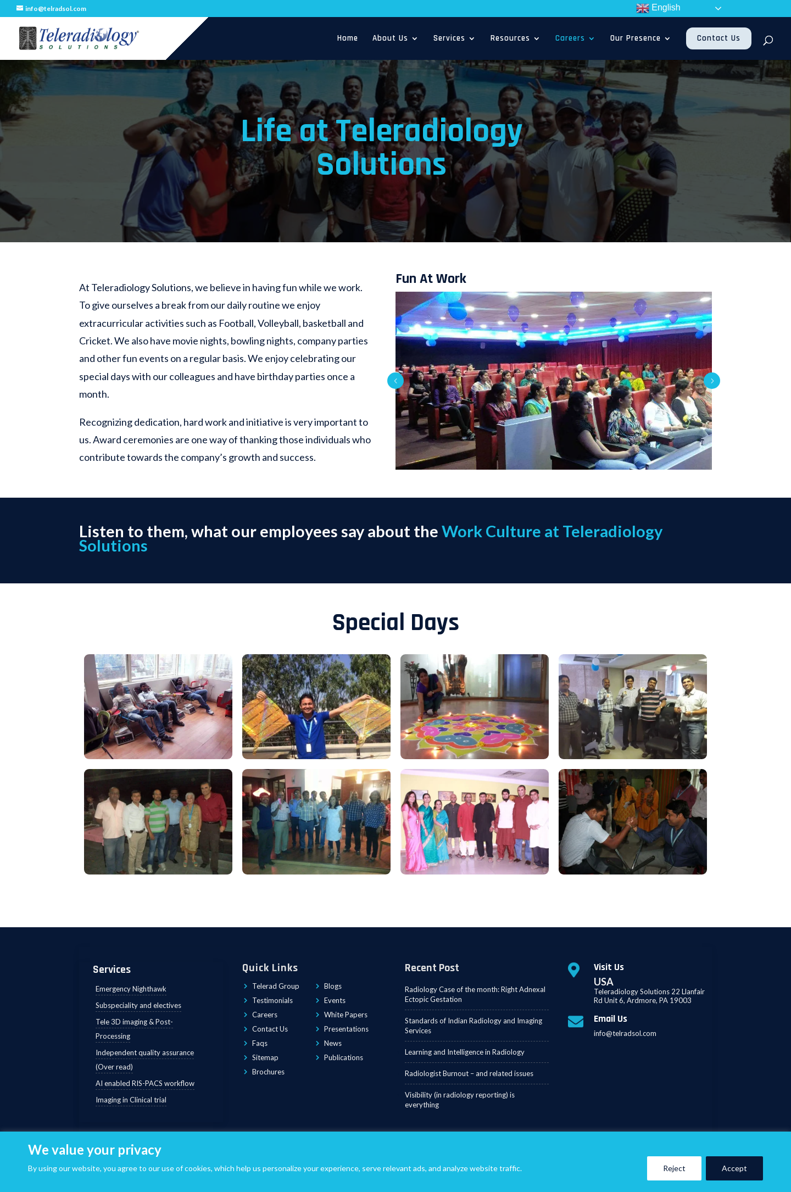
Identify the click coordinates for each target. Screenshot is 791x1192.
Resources (510, 38)
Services (449, 38)
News (333, 1043)
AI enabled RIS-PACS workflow (145, 1083)
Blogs (333, 986)
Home (347, 38)
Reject (674, 1168)
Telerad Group (275, 986)
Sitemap (265, 1057)
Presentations (346, 1028)
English (658, 8)
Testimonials (272, 1000)
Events (335, 1000)
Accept (734, 1168)
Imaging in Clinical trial (131, 1099)
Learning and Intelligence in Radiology (465, 1052)
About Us (390, 38)
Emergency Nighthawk (131, 988)
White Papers (345, 1014)
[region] (395, 1162)
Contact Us (718, 38)
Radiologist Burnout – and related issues (469, 1073)
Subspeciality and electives (138, 1005)
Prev (395, 380)
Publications (343, 1057)
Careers (570, 38)
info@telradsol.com (625, 1033)
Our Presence (635, 38)
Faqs (260, 1043)
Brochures (268, 1071)
